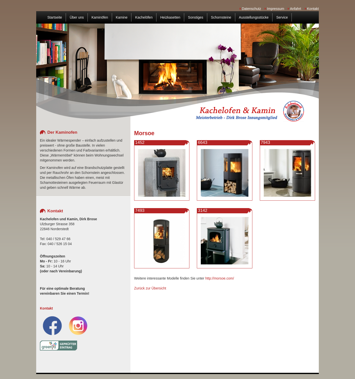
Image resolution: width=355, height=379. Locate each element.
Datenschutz (250, 9)
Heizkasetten (170, 17)
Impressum (274, 9)
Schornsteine (221, 17)
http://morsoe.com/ (219, 278)
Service (282, 17)
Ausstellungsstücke (254, 17)
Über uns (77, 17)
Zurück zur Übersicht (150, 288)
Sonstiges (195, 17)
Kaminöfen (99, 17)
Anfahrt (294, 9)
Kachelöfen (143, 17)
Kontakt (312, 9)
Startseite (54, 17)
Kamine (121, 17)
